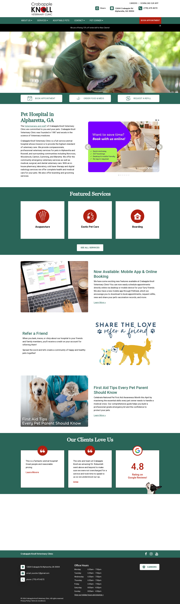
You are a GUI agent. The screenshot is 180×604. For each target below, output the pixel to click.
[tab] (118, 175)
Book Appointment (150, 20)
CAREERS (133, 3)
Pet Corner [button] (96, 20)
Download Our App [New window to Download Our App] (149, 3)
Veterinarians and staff (35, 126)
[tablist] (124, 175)
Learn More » (100, 302)
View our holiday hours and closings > (89, 595)
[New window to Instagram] (151, 554)
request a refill (138, 98)
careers (149, 567)
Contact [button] (79, 20)
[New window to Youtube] (156, 554)
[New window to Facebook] (146, 554)
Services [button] (42, 20)
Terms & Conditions (38, 601)
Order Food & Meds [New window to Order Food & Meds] (90, 98)
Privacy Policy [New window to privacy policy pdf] (25, 601)
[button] (156, 120)
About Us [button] (26, 20)
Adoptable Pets (61, 20)
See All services (90, 247)
